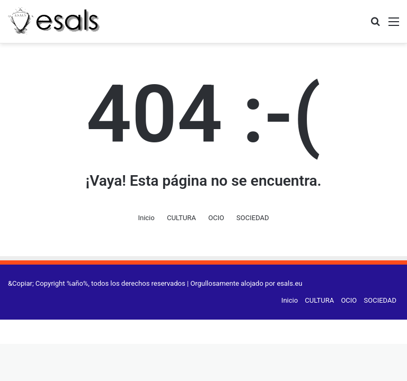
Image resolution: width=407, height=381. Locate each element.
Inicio (146, 218)
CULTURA (181, 218)
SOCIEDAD (252, 218)
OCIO (216, 218)
